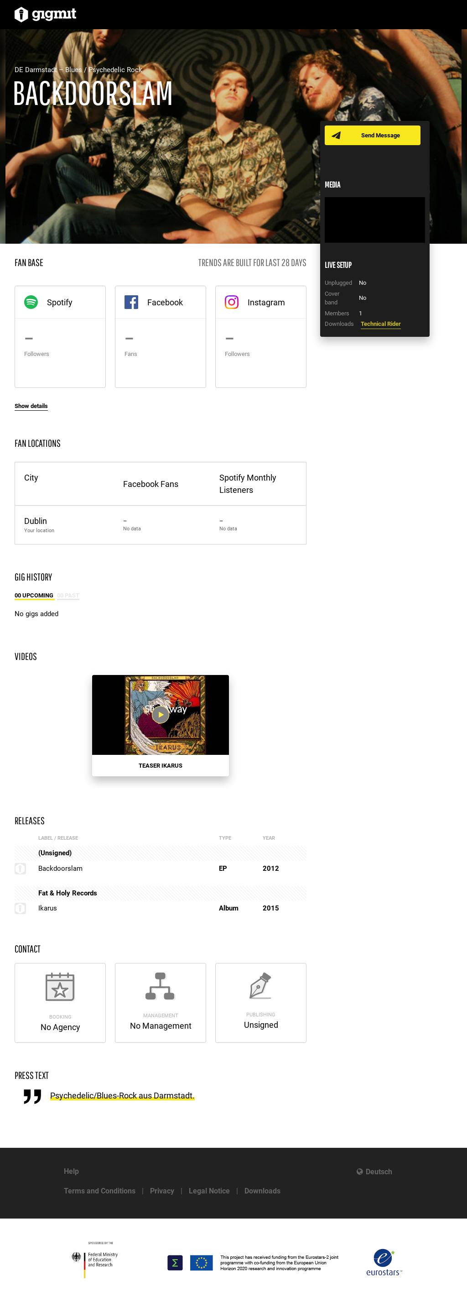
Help (71, 1171)
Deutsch (379, 1171)
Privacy (162, 1191)
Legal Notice (209, 1191)
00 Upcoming (35, 595)
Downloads (262, 1191)
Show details (31, 406)
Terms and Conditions (99, 1191)
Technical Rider (381, 323)
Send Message (380, 135)
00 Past (68, 595)
